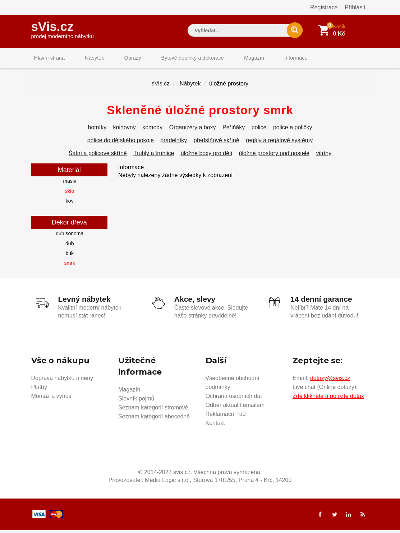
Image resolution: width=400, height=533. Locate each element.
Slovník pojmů (136, 402)
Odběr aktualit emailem (235, 408)
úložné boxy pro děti (206, 157)
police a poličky (292, 132)
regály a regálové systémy (279, 145)
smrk (69, 267)
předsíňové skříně (216, 145)
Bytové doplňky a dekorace (175, 59)
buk (69, 257)
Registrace (323, 7)
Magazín (232, 59)
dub (69, 247)
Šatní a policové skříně (98, 157)
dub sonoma (69, 238)
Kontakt (215, 426)
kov (70, 205)
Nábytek (87, 59)
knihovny (124, 132)
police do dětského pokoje (120, 145)
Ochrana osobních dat (234, 399)
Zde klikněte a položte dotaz (328, 399)
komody (152, 132)
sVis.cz (62, 28)
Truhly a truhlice (153, 157)
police (259, 132)
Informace (269, 59)
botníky (97, 132)
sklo (69, 195)
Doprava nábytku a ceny (62, 381)
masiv (69, 185)
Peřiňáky (233, 132)
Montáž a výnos (51, 399)
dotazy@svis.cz (330, 381)
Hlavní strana (47, 59)
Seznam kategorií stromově (153, 411)
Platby (39, 390)
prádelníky (173, 145)
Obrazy (120, 59)
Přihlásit (355, 7)
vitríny (324, 157)
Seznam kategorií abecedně (154, 420)
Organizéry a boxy (192, 132)
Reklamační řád (226, 417)
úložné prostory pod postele (274, 157)
